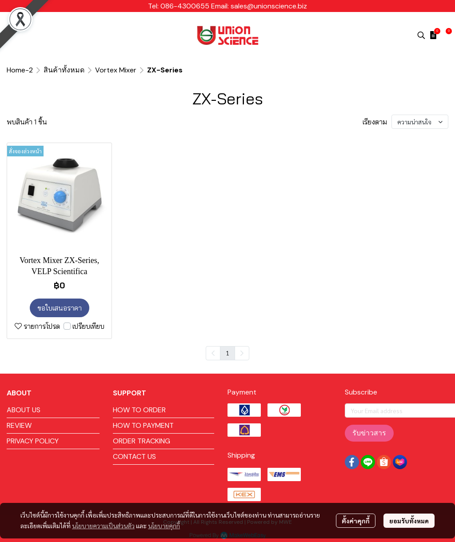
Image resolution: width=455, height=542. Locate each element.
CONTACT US (134, 456)
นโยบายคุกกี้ (164, 526)
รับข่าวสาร (369, 433)
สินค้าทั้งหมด (64, 70)
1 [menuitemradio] (227, 353)
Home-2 (20, 70)
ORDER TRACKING (141, 441)
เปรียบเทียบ (88, 326)
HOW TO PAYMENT (143, 425)
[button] (421, 35)
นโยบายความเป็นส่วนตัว (103, 526)
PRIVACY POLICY (33, 441)
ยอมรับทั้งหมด (409, 521)
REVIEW (19, 425)
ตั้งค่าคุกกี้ (356, 521)
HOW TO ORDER (139, 409)
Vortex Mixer (115, 70)
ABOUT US (23, 409)
